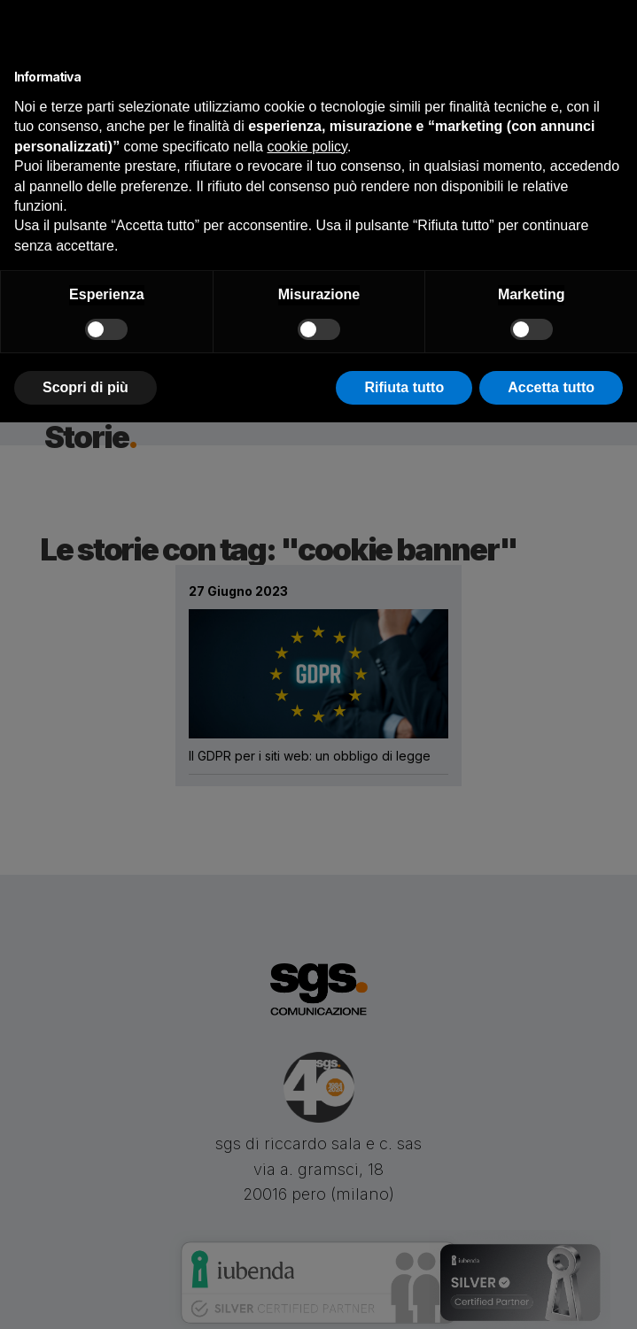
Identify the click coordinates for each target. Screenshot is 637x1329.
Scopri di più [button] (85, 387)
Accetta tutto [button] (551, 387)
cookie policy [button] (306, 146)
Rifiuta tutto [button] (404, 387)
